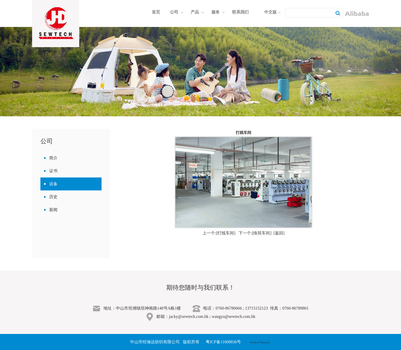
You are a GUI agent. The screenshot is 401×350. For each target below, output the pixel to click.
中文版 (272, 12)
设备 (53, 184)
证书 (53, 171)
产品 (197, 12)
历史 (53, 197)
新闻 (53, 210)
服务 (218, 12)
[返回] (279, 233)
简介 (53, 158)
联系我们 (240, 12)
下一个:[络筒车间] (255, 233)
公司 (176, 12)
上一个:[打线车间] (219, 233)
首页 (156, 12)
